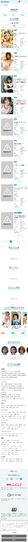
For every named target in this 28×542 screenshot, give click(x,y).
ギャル (4, 420)
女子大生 (5, 444)
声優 (20, 442)
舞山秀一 (21, 176)
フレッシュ (21, 416)
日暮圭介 (21, 153)
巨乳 (16, 412)
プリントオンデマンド (6, 398)
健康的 (12, 416)
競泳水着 (22, 405)
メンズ (5, 461)
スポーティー (6, 418)
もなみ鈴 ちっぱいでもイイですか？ (20, 123)
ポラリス (22, 398)
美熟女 (22, 425)
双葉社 (15, 377)
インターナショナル (19, 418)
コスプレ (5, 405)
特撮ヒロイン (20, 450)
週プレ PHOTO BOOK (6, 384)
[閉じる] (26, 522)
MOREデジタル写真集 (16, 386)
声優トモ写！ (16, 398)
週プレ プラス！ (14, 15)
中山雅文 (21, 90)
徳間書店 (23, 375)
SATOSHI (22, 133)
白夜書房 (11, 377)
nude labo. (3, 400)
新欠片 (3, 377)
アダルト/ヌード (15, 454)
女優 (4, 442)
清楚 (14, 428)
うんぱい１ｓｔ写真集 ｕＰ (20, 166)
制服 (14, 405)
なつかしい (6, 427)
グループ (19, 433)
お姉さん (14, 425)
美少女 (5, 425)
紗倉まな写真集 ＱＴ (19, 143)
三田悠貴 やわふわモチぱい (20, 57)
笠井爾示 (21, 67)
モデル (12, 442)
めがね (5, 407)
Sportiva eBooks (18, 390)
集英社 (23, 373)
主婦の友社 (4, 375)
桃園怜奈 (16, 194)
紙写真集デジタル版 (6, 394)
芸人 (15, 452)
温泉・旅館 (14, 435)
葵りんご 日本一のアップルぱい (20, 34)
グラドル (6, 440)
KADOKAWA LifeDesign (7, 373)
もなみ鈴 (16, 125)
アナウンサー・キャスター (9, 448)
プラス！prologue (16, 394)
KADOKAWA (18, 371)
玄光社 (15, 373)
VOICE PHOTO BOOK (15, 396)
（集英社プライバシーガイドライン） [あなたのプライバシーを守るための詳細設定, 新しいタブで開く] (9, 530)
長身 (4, 416)
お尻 (23, 412)
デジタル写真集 (5, 15)
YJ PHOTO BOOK (17, 384)
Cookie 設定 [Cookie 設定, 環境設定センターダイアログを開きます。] (14, 532)
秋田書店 (3, 371)
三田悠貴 (16, 59)
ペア (4, 433)
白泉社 (7, 377)
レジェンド (6, 452)
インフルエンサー (7, 450)
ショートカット (7, 414)
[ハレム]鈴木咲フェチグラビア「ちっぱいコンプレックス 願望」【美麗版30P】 (20, 102)
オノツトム (22, 229)
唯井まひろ (16, 191)
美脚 (17, 414)
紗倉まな (16, 145)
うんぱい (16, 168)
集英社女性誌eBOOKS (18, 388)
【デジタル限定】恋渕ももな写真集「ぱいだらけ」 (20, 216)
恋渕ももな (16, 219)
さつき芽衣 (16, 196)
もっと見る (14, 357)
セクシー (6, 428)
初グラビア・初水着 (16, 459)
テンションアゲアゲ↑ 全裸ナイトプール (20, 189)
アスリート (6, 454)
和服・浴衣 (14, 407)
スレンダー (6, 412)
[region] (14, 531)
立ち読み (19, 49)
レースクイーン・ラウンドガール (11, 446)
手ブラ (5, 459)
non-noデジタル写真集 (6, 388)
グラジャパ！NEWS (22, 15)
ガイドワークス (10, 371)
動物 (12, 461)
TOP (2, 5)
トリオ (11, 433)
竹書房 (19, 375)
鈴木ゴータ (22, 44)
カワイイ (16, 427)
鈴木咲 (15, 84)
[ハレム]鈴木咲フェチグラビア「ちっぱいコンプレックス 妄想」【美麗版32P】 (20, 81)
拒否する (14, 536)
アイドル (15, 440)
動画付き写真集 (5, 396)
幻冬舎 (19, 373)
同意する (14, 539)
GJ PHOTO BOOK (5, 386)
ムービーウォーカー (6, 379)
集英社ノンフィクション (7, 390)
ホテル (4, 435)
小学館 (9, 375)
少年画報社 (14, 375)
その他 (19, 461)
